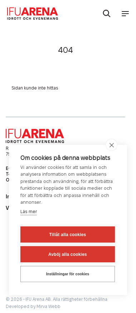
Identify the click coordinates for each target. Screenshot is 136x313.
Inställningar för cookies (67, 274)
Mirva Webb (48, 307)
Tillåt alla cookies (67, 234)
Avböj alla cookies (67, 254)
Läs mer (28, 211)
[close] (111, 145)
